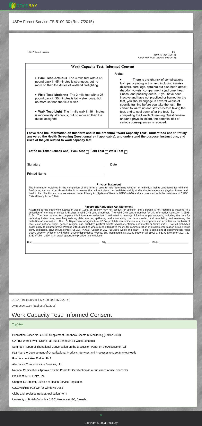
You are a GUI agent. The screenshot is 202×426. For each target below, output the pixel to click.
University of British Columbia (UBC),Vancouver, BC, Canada (49, 399)
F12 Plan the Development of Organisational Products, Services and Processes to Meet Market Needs (74, 352)
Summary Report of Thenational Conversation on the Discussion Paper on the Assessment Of (69, 346)
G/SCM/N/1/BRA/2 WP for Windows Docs (37, 387)
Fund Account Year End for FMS (31, 358)
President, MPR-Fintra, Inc (28, 376)
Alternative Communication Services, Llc (36, 364)
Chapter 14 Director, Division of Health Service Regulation (47, 381)
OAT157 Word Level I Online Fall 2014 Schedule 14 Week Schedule (53, 340)
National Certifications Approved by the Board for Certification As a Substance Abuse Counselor (70, 370)
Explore (52, 4)
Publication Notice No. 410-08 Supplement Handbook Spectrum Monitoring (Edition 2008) (66, 335)
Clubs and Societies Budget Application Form (39, 393)
